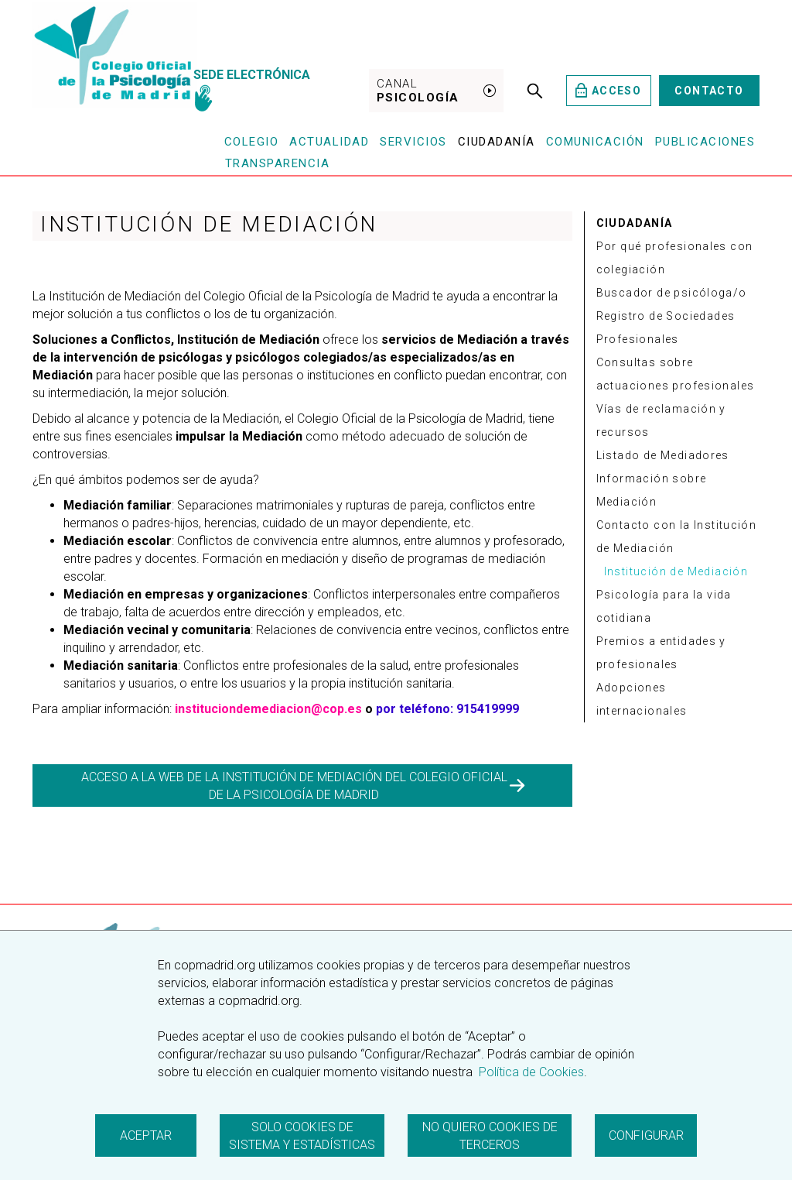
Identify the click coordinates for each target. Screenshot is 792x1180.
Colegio (251, 142)
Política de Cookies (530, 1072)
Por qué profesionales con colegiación (674, 258)
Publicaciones (705, 142)
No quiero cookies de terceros (490, 1136)
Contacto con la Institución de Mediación (676, 536)
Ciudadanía (496, 142)
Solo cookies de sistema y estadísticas (302, 1136)
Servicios (413, 142)
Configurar (646, 1135)
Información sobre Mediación (651, 490)
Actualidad (329, 142)
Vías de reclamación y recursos (661, 420)
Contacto (708, 90)
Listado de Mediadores (662, 455)
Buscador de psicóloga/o (671, 292)
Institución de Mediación (676, 571)
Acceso (608, 90)
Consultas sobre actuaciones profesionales (675, 374)
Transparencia (277, 163)
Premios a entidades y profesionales (661, 653)
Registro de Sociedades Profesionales (666, 327)
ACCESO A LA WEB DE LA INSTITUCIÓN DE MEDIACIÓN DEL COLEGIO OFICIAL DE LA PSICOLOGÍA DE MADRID (303, 786)
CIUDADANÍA (634, 223)
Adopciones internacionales (642, 699)
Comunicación (595, 142)
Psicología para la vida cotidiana (664, 606)
